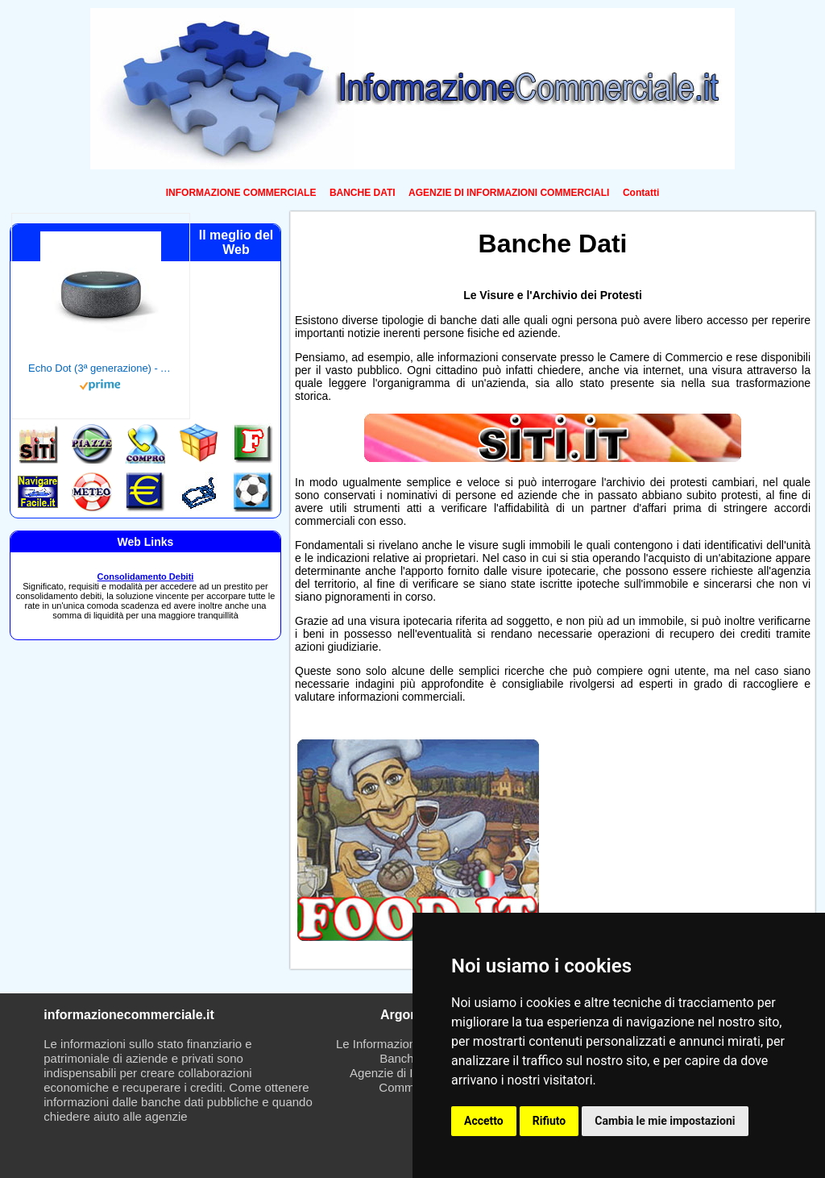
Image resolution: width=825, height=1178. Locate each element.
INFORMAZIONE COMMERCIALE (241, 192)
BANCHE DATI (363, 192)
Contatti (641, 192)
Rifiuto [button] (549, 1120)
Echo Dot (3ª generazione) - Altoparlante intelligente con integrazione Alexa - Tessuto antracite (100, 368)
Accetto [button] (484, 1120)
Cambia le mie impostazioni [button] (665, 1120)
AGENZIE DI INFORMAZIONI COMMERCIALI (508, 192)
